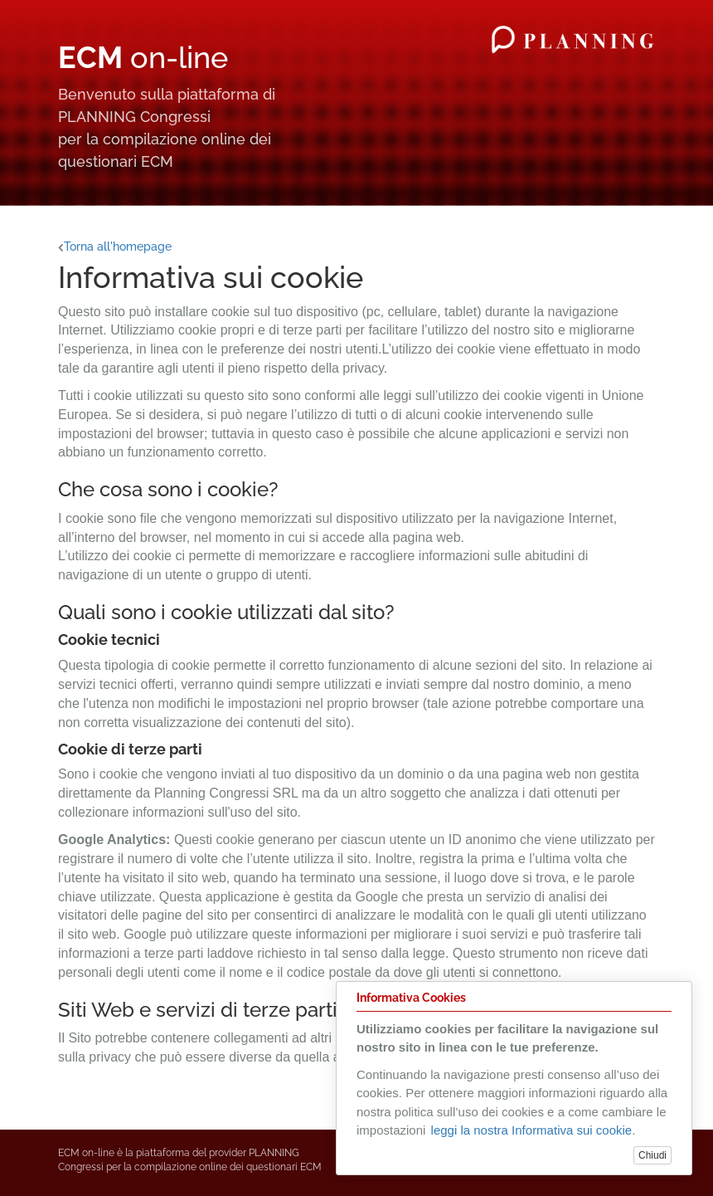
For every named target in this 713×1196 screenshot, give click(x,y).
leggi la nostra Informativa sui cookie (532, 1130)
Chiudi (652, 1155)
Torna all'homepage (115, 246)
